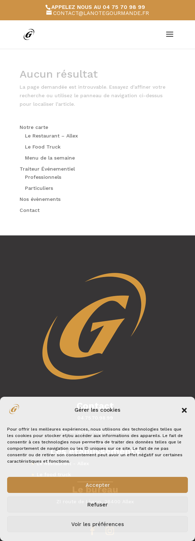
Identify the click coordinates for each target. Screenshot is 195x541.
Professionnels (43, 177)
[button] (184, 410)
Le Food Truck (43, 147)
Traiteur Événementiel (47, 169)
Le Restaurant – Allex (51, 136)
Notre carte (34, 127)
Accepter (98, 485)
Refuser (97, 504)
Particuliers (39, 188)
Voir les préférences (97, 524)
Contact (30, 210)
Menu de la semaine (50, 158)
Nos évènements (40, 199)
